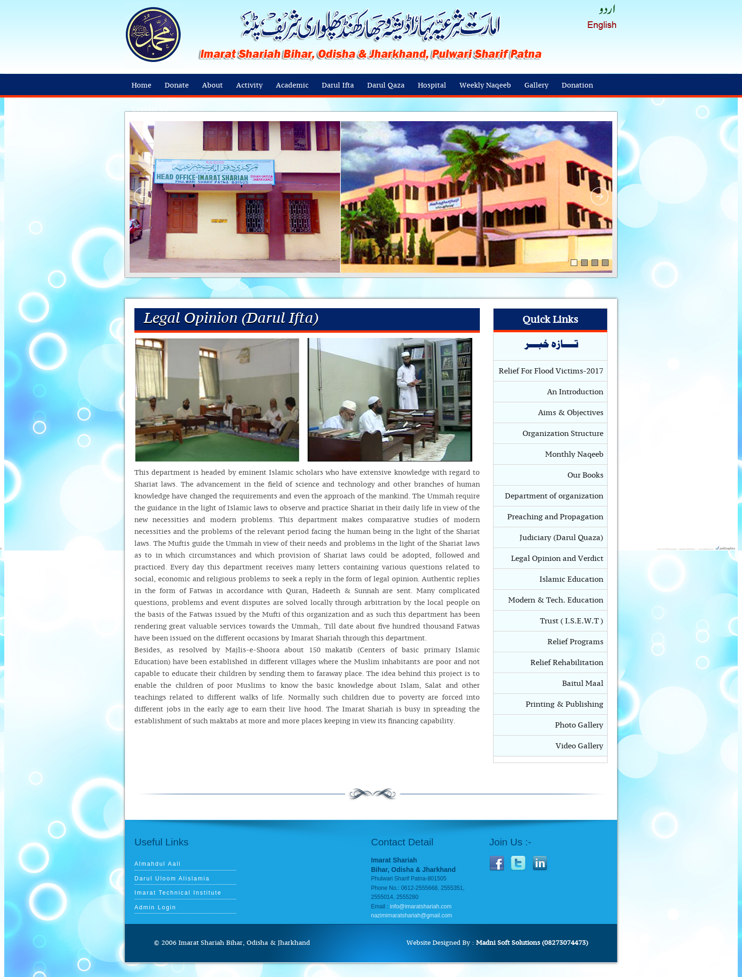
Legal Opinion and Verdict (557, 558)
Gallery (536, 85)
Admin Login (155, 907)
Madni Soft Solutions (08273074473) (532, 943)
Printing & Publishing (564, 704)
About (212, 85)
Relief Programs (575, 642)
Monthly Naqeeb (574, 454)
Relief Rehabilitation (566, 662)
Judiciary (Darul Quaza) (561, 537)
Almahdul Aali (157, 864)
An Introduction (575, 392)
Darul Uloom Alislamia (172, 878)
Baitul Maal (582, 683)
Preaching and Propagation (555, 517)
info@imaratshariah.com (420, 906)
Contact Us (150, 109)
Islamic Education (571, 579)
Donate (177, 85)
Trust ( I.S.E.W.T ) (571, 621)
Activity (249, 85)
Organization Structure (562, 433)
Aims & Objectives (570, 413)
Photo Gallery (579, 725)
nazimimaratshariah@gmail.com (411, 915)
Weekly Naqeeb (485, 85)
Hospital (432, 85)
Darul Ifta (338, 85)
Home (141, 85)
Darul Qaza (386, 85)
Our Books (585, 475)
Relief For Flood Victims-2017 (551, 371)
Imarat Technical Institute (178, 892)
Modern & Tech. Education (555, 600)
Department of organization (554, 496)
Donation (577, 85)
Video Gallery (579, 746)
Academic (292, 85)
